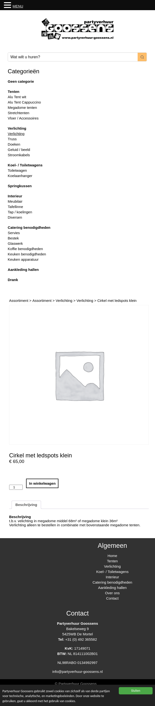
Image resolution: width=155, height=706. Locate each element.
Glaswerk (15, 243)
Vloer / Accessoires (23, 118)
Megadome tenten (22, 107)
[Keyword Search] (73, 57)
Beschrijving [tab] (26, 505)
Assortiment (18, 300)
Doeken (14, 144)
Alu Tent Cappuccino (24, 102)
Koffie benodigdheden (25, 249)
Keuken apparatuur (23, 259)
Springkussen (20, 186)
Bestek (13, 238)
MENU (18, 6)
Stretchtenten (18, 113)
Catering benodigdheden (29, 227)
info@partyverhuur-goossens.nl (77, 671)
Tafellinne (15, 207)
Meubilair (15, 201)
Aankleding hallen (23, 270)
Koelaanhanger (20, 176)
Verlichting (17, 128)
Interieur (15, 196)
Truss (12, 139)
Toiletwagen (17, 170)
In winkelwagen (42, 483)
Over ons (112, 593)
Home (112, 556)
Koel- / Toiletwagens (25, 165)
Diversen (15, 217)
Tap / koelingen (20, 212)
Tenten (13, 91)
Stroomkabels (19, 155)
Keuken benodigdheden (27, 254)
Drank (13, 280)
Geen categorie (21, 81)
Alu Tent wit (17, 97)
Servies (14, 233)
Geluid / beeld (19, 150)
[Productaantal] (16, 487)
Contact (112, 598)
